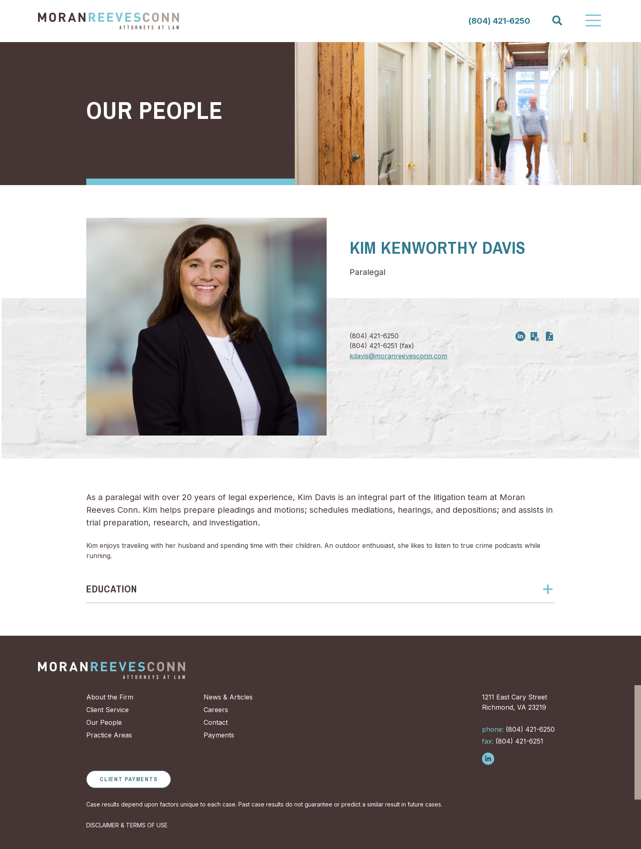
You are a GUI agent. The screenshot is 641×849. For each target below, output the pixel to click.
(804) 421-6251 (512, 741)
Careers (216, 710)
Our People (154, 110)
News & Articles (228, 697)
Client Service (107, 710)
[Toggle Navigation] (593, 20)
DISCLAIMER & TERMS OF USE (127, 825)
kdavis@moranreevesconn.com (398, 356)
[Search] (557, 21)
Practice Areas (109, 735)
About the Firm (109, 697)
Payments (219, 735)
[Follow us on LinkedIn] (488, 759)
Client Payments (128, 779)
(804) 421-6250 (499, 21)
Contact (216, 722)
